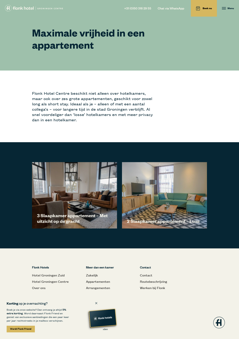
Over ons (39, 288)
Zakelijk (92, 275)
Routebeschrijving (153, 281)
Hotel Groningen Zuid (48, 275)
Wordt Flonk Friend (20, 328)
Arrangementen (98, 288)
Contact (146, 275)
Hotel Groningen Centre (50, 281)
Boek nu (204, 8)
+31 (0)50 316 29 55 (137, 8)
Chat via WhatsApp (171, 8)
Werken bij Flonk (152, 288)
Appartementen (98, 281)
